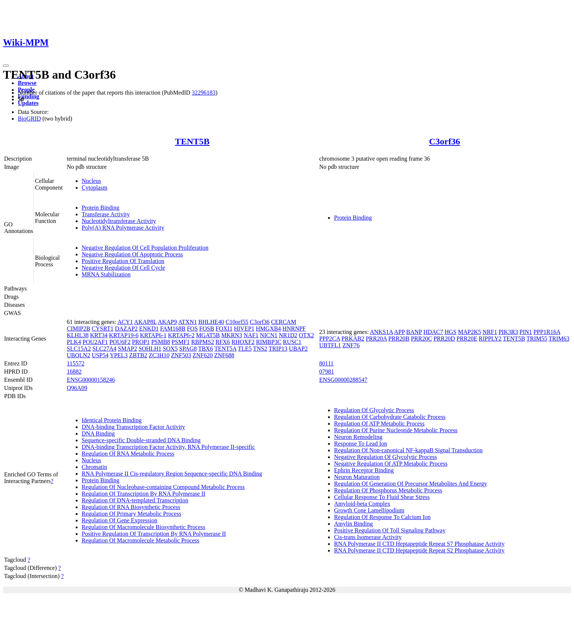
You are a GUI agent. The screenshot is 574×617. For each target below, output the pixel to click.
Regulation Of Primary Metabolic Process (131, 514)
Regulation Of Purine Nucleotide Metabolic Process (395, 430)
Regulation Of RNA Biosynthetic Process (131, 507)
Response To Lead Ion (360, 443)
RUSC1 (292, 342)
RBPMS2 (202, 342)
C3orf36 (444, 141)
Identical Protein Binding (112, 420)
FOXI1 (224, 328)
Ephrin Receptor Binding (364, 470)
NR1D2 (288, 335)
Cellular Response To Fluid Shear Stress (382, 497)
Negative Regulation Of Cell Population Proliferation (145, 247)
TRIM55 (537, 338)
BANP (414, 332)
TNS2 (260, 348)
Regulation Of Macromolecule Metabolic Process (140, 540)
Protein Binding (100, 207)
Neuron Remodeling (358, 437)
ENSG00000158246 (91, 380)
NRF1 (490, 332)
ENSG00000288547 (343, 380)
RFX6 (223, 342)
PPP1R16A (547, 332)
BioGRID (29, 118)
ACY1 (125, 322)
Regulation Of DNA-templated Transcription (135, 500)
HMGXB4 (268, 328)
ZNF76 (351, 345)
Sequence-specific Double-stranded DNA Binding (141, 440)
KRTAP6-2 (181, 335)
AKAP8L (145, 322)
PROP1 (141, 342)
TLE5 (245, 348)
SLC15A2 (79, 348)
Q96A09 (77, 388)
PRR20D (444, 338)
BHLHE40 (211, 322)
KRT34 (99, 335)
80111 (326, 363)
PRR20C (421, 338)
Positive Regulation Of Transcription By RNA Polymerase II (154, 534)
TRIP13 (278, 348)
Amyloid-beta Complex (362, 504)
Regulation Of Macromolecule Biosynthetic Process (143, 527)
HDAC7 (433, 332)
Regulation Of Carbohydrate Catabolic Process (389, 417)
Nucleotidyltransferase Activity (119, 221)
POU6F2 (120, 342)
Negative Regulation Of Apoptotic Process (132, 254)
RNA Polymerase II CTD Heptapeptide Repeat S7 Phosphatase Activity (419, 544)
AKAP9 (167, 322)
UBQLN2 (78, 355)
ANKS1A (381, 332)
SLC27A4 (104, 348)
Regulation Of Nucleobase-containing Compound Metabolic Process (163, 487)
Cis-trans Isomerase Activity (367, 537)
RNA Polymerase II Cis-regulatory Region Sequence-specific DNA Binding (172, 473)
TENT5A (225, 348)
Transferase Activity (106, 214)
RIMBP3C (268, 342)
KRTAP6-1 (153, 335)
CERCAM (283, 322)
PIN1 (525, 332)
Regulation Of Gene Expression (119, 520)
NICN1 (268, 335)
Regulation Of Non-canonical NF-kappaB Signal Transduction (408, 450)
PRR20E (466, 338)
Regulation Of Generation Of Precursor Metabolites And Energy (410, 483)
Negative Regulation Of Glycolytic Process (385, 457)
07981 (326, 371)
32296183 (204, 92)
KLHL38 (78, 335)
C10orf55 (237, 322)
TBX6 (205, 348)
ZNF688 (224, 355)
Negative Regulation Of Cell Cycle (123, 268)
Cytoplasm (94, 187)
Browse (27, 83)
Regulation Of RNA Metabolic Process (128, 453)
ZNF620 (203, 355)
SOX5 (170, 348)
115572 (75, 363)
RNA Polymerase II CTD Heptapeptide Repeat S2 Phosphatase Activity (419, 550)
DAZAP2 (126, 328)
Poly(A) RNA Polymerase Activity (123, 227)
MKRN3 (231, 335)
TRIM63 (559, 338)
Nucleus (91, 181)
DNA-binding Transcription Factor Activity (133, 427)
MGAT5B (208, 335)
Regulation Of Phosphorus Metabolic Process (388, 490)
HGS (450, 332)
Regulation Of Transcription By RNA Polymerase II (143, 493)
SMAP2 (127, 348)
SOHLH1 (149, 348)
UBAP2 (298, 348)
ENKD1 (148, 328)
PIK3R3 (508, 332)
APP (399, 332)
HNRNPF (294, 328)
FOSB (206, 328)
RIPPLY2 (490, 338)
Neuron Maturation (357, 477)
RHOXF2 (243, 342)
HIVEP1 (244, 328)
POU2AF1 (95, 342)
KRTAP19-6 (124, 335)
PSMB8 (160, 342)
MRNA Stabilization (106, 274)
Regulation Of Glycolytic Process (374, 410)
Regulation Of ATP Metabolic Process (379, 423)
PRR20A (376, 338)
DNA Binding (98, 433)
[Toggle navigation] (6, 66)
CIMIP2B (78, 328)
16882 (74, 371)
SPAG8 (188, 348)
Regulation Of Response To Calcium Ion (382, 517)
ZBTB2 (138, 355)
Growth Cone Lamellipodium (369, 510)
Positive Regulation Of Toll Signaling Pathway (389, 530)
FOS (192, 328)
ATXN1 (187, 322)
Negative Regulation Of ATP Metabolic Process (390, 463)
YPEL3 (119, 355)
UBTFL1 (330, 345)
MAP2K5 (469, 332)
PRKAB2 (352, 338)
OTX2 (306, 335)
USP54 (100, 355)
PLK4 (74, 342)
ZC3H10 (159, 355)
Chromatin (94, 467)
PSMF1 (180, 342)
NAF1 (250, 335)
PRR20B (399, 338)
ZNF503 (181, 355)
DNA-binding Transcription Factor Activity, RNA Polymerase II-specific (168, 447)
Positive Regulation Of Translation (123, 261)
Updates (28, 103)
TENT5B (192, 141)
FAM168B (173, 328)
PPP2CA (329, 338)
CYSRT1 (103, 328)
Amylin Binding (353, 524)
